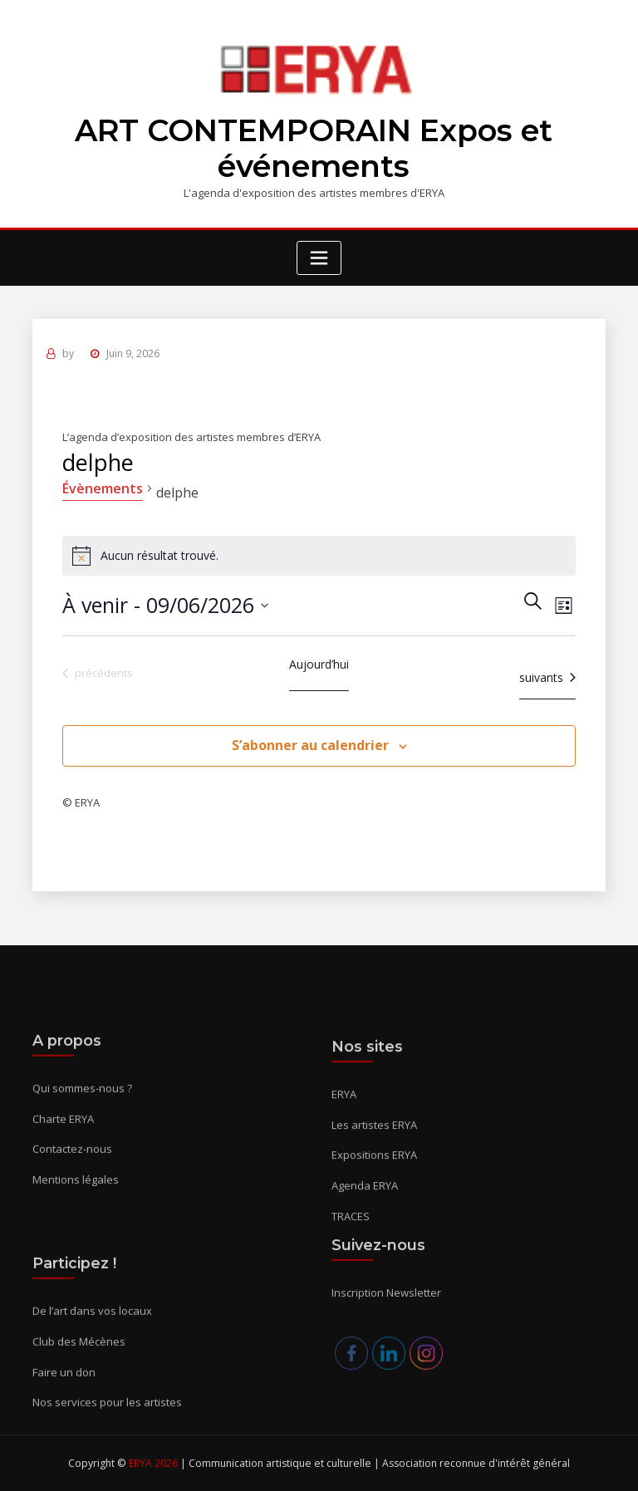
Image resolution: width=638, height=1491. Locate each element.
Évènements (102, 488)
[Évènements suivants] (547, 677)
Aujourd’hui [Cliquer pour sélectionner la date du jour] (319, 664)
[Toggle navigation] (319, 258)
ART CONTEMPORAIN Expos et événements (313, 148)
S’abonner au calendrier (310, 745)
